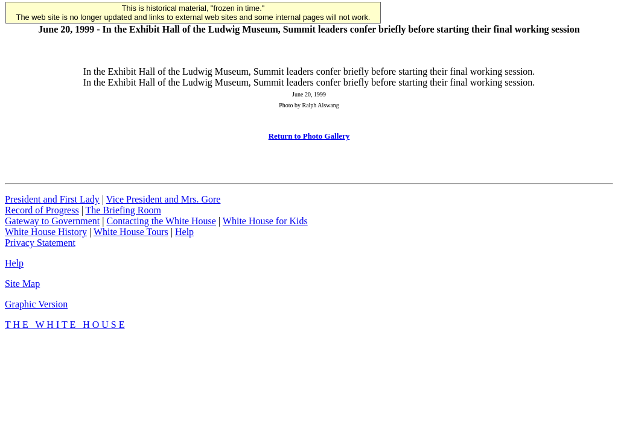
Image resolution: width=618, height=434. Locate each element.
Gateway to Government (52, 221)
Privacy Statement (40, 242)
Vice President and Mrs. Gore (163, 199)
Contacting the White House (160, 221)
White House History (46, 232)
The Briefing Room (123, 210)
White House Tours (131, 232)
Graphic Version (36, 304)
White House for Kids (265, 221)
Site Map (22, 283)
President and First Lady (52, 199)
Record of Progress (42, 210)
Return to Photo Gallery (309, 135)
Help (184, 232)
